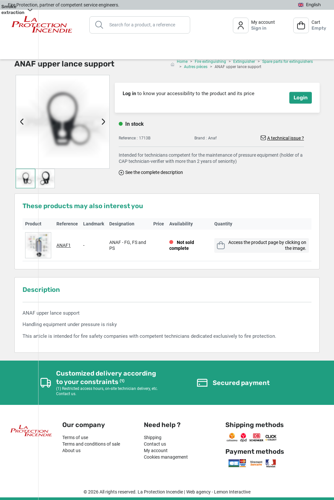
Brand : (200, 138)
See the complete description (154, 172)
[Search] (139, 24)
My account (156, 450)
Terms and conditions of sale (91, 444)
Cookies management (166, 457)
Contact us (155, 444)
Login (301, 97)
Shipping (152, 437)
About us (71, 450)
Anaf (212, 138)
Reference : (128, 138)
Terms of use (75, 437)
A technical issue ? (285, 138)
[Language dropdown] (309, 4)
